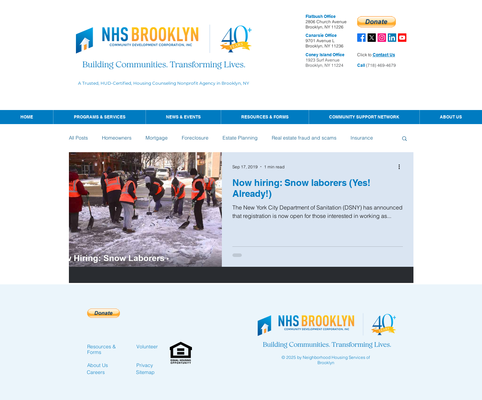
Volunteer (147, 346)
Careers (96, 372)
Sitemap (145, 372)
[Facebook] (361, 37)
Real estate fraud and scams (304, 138)
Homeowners (116, 138)
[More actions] (402, 166)
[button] (183, 117)
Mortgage (157, 138)
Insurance (362, 138)
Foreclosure (195, 138)
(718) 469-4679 (380, 65)
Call (361, 65)
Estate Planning (240, 138)
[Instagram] (382, 37)
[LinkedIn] (392, 37)
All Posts (78, 138)
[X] (371, 37)
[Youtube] (402, 37)
